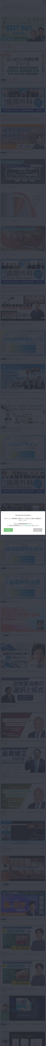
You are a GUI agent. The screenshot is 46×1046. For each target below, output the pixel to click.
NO (38, 530)
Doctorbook (26, 525)
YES (8, 530)
